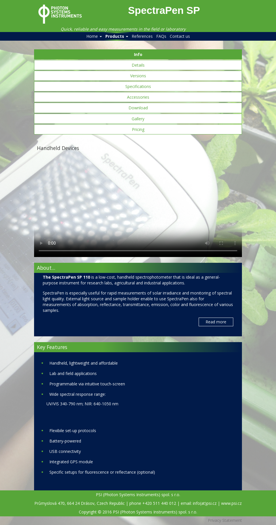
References (142, 36)
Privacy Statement (225, 520)
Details (138, 65)
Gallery (138, 118)
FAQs (161, 36)
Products (116, 36)
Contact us (180, 36)
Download (138, 107)
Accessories (138, 97)
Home (94, 36)
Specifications (138, 86)
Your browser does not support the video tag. (138, 205)
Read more (216, 322)
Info (138, 54)
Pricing (138, 129)
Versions (138, 75)
